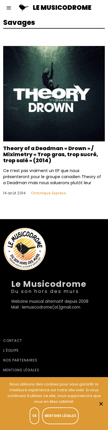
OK (34, 416)
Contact (12, 340)
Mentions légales (21, 370)
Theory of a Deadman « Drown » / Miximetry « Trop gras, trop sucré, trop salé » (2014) (50, 154)
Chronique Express (48, 193)
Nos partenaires (20, 360)
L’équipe (11, 350)
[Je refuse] (101, 404)
